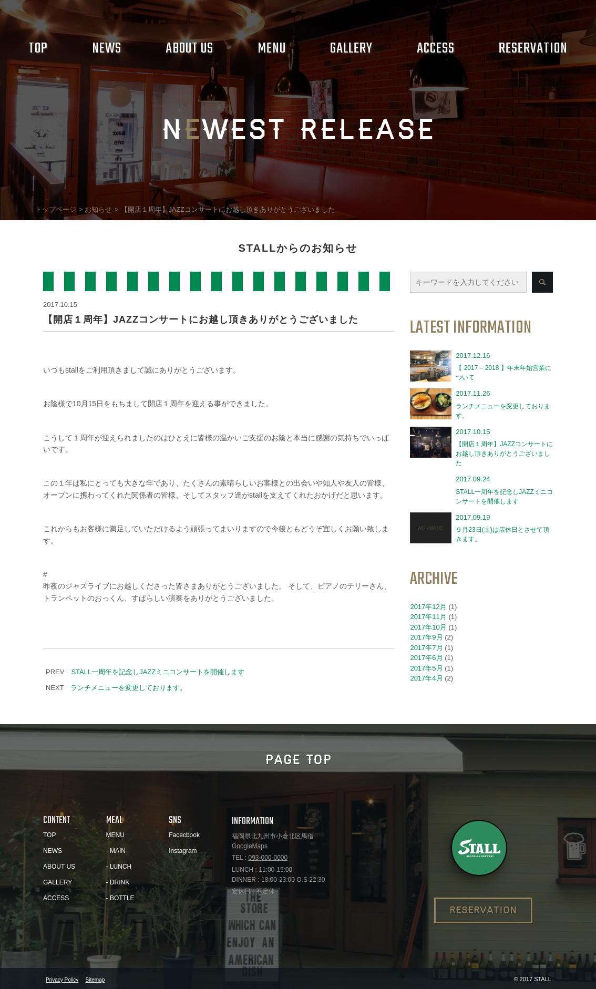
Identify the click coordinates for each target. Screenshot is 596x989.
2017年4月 (426, 678)
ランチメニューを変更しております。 (128, 688)
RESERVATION (483, 910)
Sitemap (95, 980)
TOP (49, 835)
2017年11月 (428, 617)
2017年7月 (426, 648)
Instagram (183, 850)
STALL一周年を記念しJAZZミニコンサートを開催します (157, 672)
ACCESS (56, 898)
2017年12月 (428, 607)
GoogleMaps (250, 846)
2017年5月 (426, 668)
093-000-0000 (267, 857)
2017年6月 (426, 658)
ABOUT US (59, 866)
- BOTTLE (120, 898)
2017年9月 (426, 637)
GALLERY (57, 882)
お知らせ (98, 209)
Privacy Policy (62, 980)
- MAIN (116, 850)
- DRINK (118, 882)
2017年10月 (428, 627)
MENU (115, 835)
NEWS (52, 850)
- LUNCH (119, 866)
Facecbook (184, 835)
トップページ (55, 209)
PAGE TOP (298, 760)
